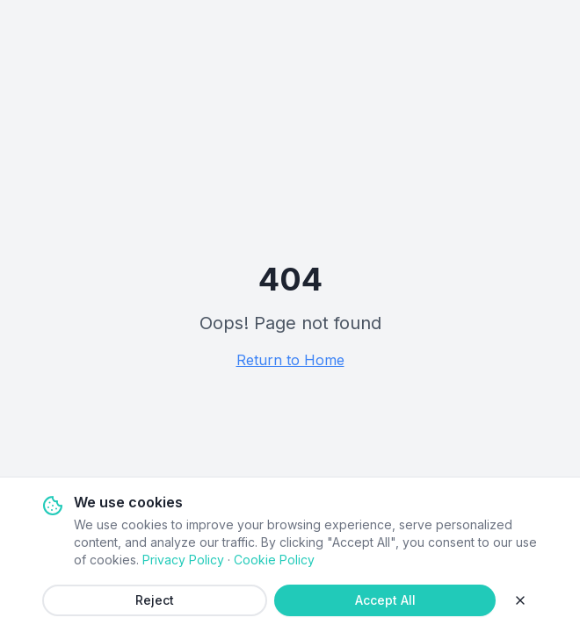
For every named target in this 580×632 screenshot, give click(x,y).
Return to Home (290, 360)
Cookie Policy (274, 559)
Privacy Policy (183, 559)
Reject (154, 599)
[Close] (520, 600)
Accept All (385, 599)
